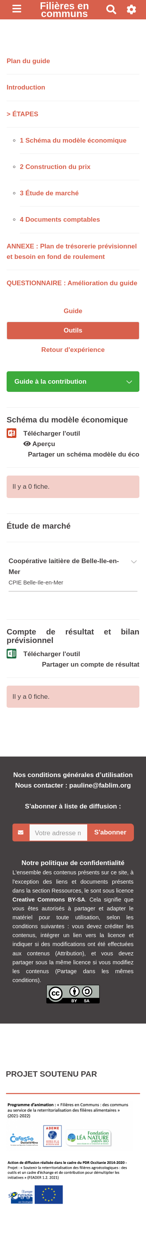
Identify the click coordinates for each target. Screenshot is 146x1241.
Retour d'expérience (73, 349)
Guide (72, 311)
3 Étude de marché (49, 193)
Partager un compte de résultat (90, 664)
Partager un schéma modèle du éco (83, 454)
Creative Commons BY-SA (48, 899)
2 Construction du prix (55, 167)
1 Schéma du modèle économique (73, 140)
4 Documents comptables (60, 219)
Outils (72, 330)
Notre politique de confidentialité (72, 863)
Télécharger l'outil (51, 433)
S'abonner (110, 832)
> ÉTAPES (22, 114)
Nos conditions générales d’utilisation (73, 775)
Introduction (26, 87)
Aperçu (39, 444)
